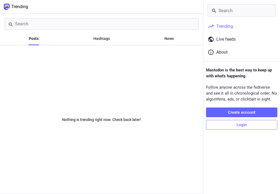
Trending (16, 7)
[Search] (101, 24)
